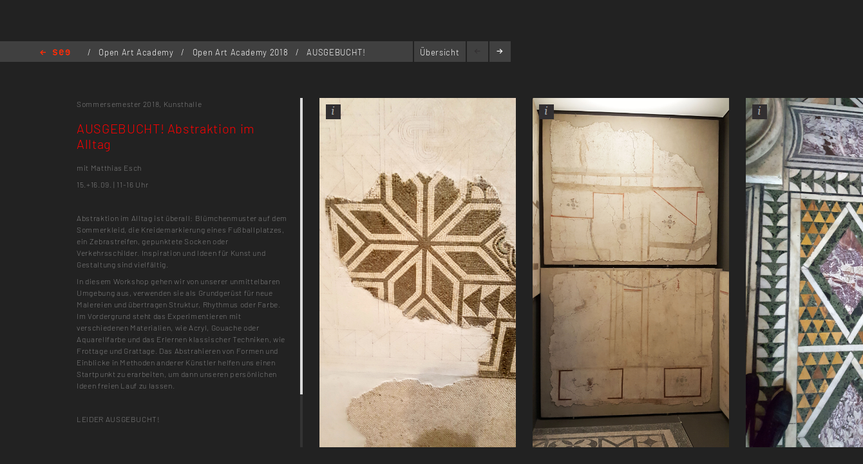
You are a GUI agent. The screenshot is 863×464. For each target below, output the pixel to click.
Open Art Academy (137, 52)
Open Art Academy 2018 (241, 52)
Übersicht (439, 52)
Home (55, 53)
